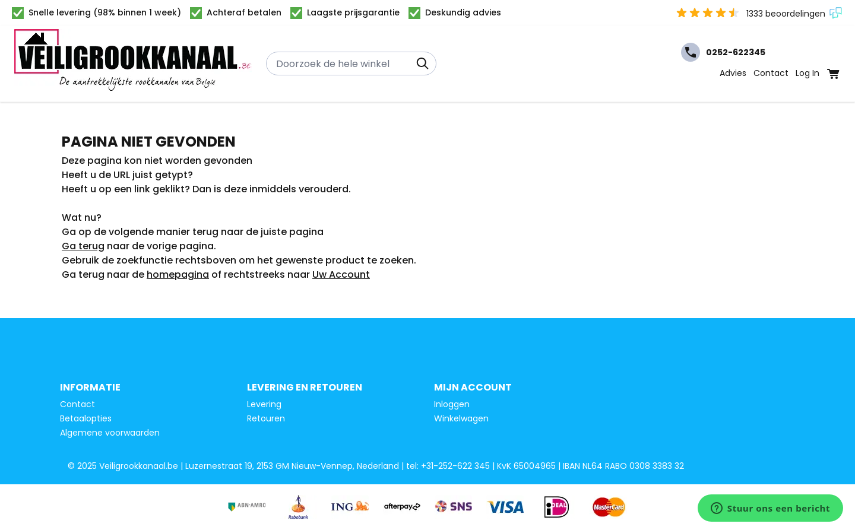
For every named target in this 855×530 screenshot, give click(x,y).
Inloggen (452, 404)
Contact (770, 73)
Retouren (266, 418)
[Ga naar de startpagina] (133, 63)
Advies (733, 73)
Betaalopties (86, 418)
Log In (807, 73)
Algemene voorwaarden (110, 433)
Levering (264, 404)
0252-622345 (723, 52)
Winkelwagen (461, 418)
